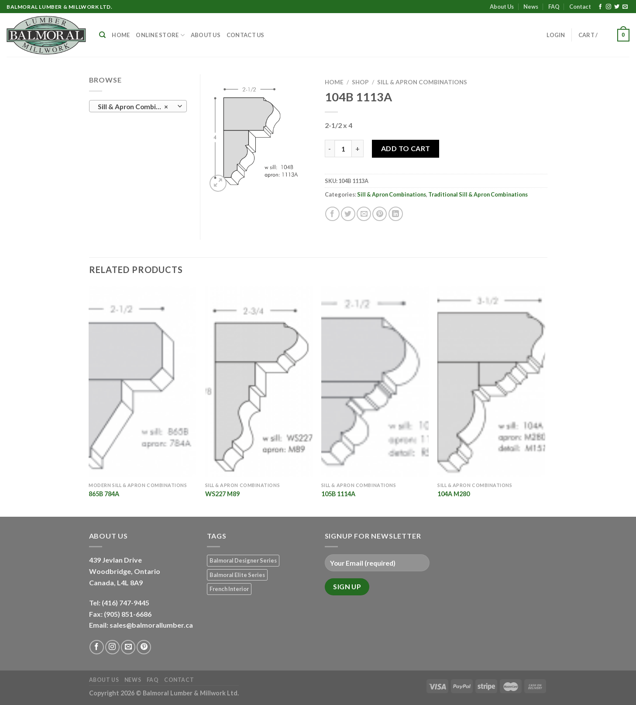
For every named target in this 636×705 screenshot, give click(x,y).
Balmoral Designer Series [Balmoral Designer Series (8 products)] (243, 560)
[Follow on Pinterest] (144, 647)
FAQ (554, 6)
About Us (502, 6)
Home (121, 34)
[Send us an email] (625, 7)
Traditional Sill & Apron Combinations (478, 194)
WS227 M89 (222, 494)
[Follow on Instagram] (608, 7)
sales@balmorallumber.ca (151, 625)
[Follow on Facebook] (600, 7)
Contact (580, 6)
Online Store (160, 35)
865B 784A (104, 494)
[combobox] (138, 106)
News (530, 6)
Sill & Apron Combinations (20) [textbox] (137, 106)
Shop (360, 82)
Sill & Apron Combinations (422, 82)
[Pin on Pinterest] (379, 214)
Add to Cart (405, 148)
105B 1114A (338, 494)
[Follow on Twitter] (616, 7)
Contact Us (246, 34)
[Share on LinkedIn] (395, 214)
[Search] (102, 35)
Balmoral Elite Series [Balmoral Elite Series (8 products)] (237, 574)
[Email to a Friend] (364, 214)
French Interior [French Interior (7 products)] (229, 588)
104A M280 (453, 494)
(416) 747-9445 (126, 602)
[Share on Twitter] (348, 214)
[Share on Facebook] (332, 214)
